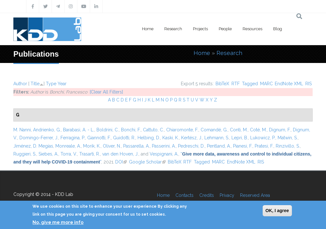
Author (20, 83)
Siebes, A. (48, 153)
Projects (200, 28)
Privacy (227, 195)
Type (51, 83)
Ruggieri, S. (24, 153)
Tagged (250, 83)
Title (35, 83)
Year (62, 83)
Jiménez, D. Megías (33, 146)
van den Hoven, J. (120, 153)
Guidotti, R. (124, 137)
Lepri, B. (239, 137)
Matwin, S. (288, 137)
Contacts (184, 195)
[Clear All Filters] (106, 91)
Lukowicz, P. (262, 137)
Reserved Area (255, 195)
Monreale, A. (68, 146)
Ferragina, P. (72, 137)
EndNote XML (289, 83)
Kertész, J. (191, 137)
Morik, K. (92, 146)
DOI (121, 161)
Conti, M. (239, 129)
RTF (235, 83)
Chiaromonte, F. (182, 129)
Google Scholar (147, 161)
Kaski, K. (170, 137)
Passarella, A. (136, 146)
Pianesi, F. (242, 146)
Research (173, 28)
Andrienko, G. (47, 129)
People (225, 28)
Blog (277, 28)
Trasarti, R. (89, 153)
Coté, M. (258, 129)
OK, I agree (277, 210)
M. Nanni (22, 129)
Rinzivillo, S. (288, 146)
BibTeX (222, 83)
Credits (206, 195)
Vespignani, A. (164, 153)
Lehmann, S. (216, 137)
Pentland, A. (219, 146)
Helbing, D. (149, 137)
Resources (252, 28)
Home (147, 28)
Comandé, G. (214, 129)
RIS (308, 83)
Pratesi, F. (264, 146)
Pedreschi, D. (191, 146)
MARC (266, 83)
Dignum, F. (280, 129)
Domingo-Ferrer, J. (38, 137)
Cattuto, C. (153, 129)
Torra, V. (68, 153)
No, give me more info (57, 222)
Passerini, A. (164, 146)
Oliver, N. (112, 146)
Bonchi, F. (131, 129)
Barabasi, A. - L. (78, 129)
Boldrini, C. (107, 129)
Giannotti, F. (99, 137)
